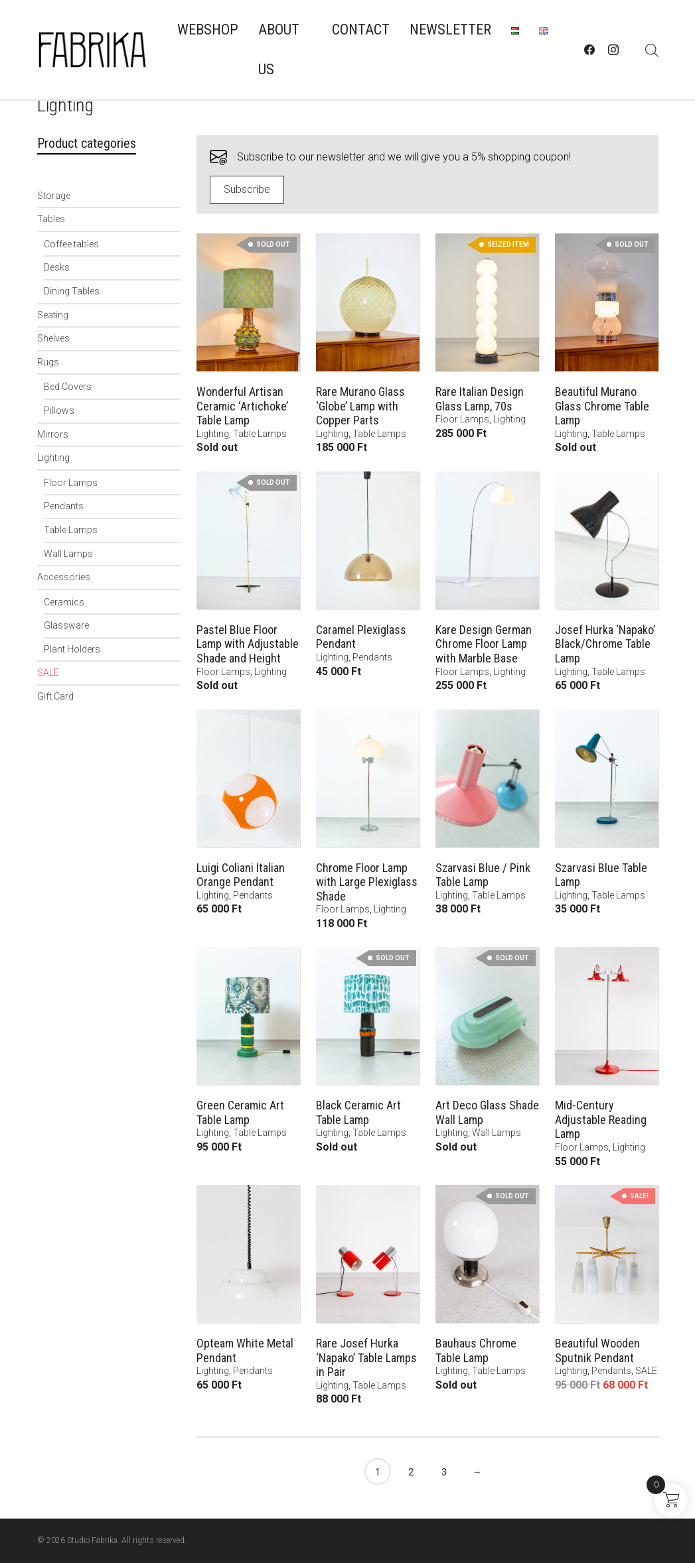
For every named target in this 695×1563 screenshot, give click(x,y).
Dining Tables (72, 291)
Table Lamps (71, 530)
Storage (53, 195)
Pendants (64, 506)
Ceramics (64, 602)
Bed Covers (68, 386)
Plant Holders (72, 649)
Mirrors (52, 434)
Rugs (48, 362)
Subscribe (247, 189)
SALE (48, 672)
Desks (57, 267)
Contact (361, 29)
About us (278, 49)
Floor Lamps (71, 482)
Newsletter (450, 29)
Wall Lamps (68, 553)
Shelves (53, 338)
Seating (52, 315)
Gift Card (55, 696)
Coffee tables (71, 244)
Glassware (66, 625)
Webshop (207, 29)
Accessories (63, 577)
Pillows (59, 410)
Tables (51, 219)
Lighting (53, 457)
